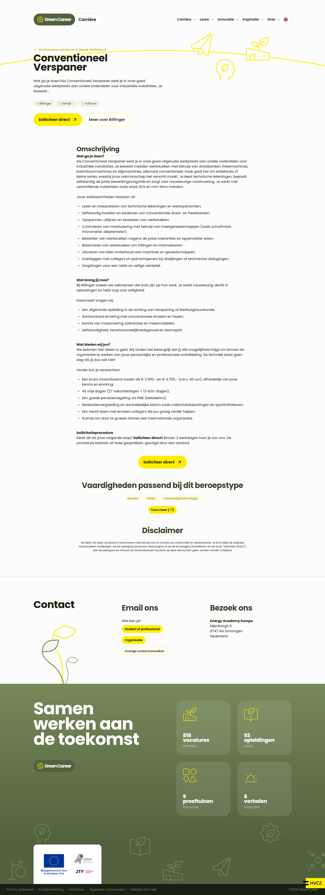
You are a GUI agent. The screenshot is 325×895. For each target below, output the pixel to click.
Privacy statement (20, 889)
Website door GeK (143, 889)
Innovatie (228, 19)
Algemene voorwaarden (107, 889)
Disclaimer (76, 889)
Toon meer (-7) (162, 510)
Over (273, 19)
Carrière (186, 19)
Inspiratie (253, 19)
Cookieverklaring (51, 889)
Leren (207, 19)
